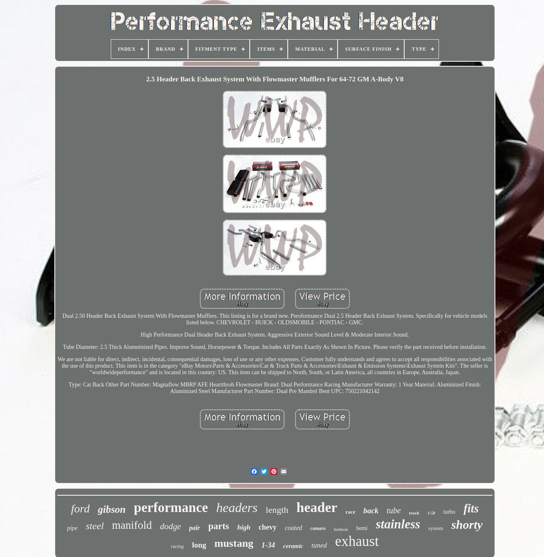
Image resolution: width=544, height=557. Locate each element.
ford (80, 508)
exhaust (357, 541)
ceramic (293, 546)
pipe (72, 528)
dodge (170, 526)
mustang (233, 543)
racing (177, 546)
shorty (467, 524)
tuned (319, 545)
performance (171, 507)
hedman (341, 529)
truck (414, 512)
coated (293, 527)
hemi (362, 528)
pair (194, 527)
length (277, 510)
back (370, 510)
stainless (398, 524)
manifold (132, 525)
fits (471, 508)
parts (218, 526)
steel (95, 526)
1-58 (431, 513)
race (350, 512)
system (435, 528)
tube (394, 510)
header (316, 507)
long (199, 545)
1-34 (268, 545)
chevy (268, 527)
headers (236, 507)
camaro (317, 528)
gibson (111, 509)
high (244, 527)
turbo (449, 512)
